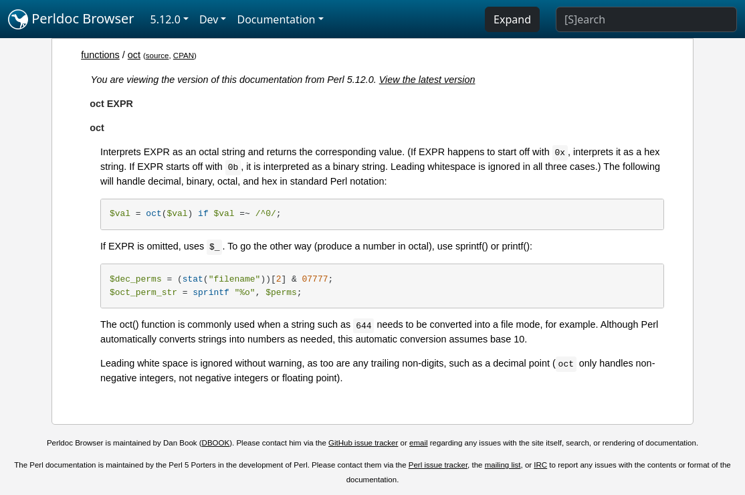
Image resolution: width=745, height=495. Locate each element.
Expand (512, 19)
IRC (540, 465)
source (157, 56)
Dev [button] (209, 19)
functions (100, 55)
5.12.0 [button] (165, 19)
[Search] (646, 19)
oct (134, 55)
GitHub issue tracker (363, 443)
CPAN (183, 56)
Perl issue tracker (438, 465)
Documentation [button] (276, 19)
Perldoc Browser (71, 19)
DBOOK (216, 443)
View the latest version (427, 79)
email (418, 443)
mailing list (503, 465)
